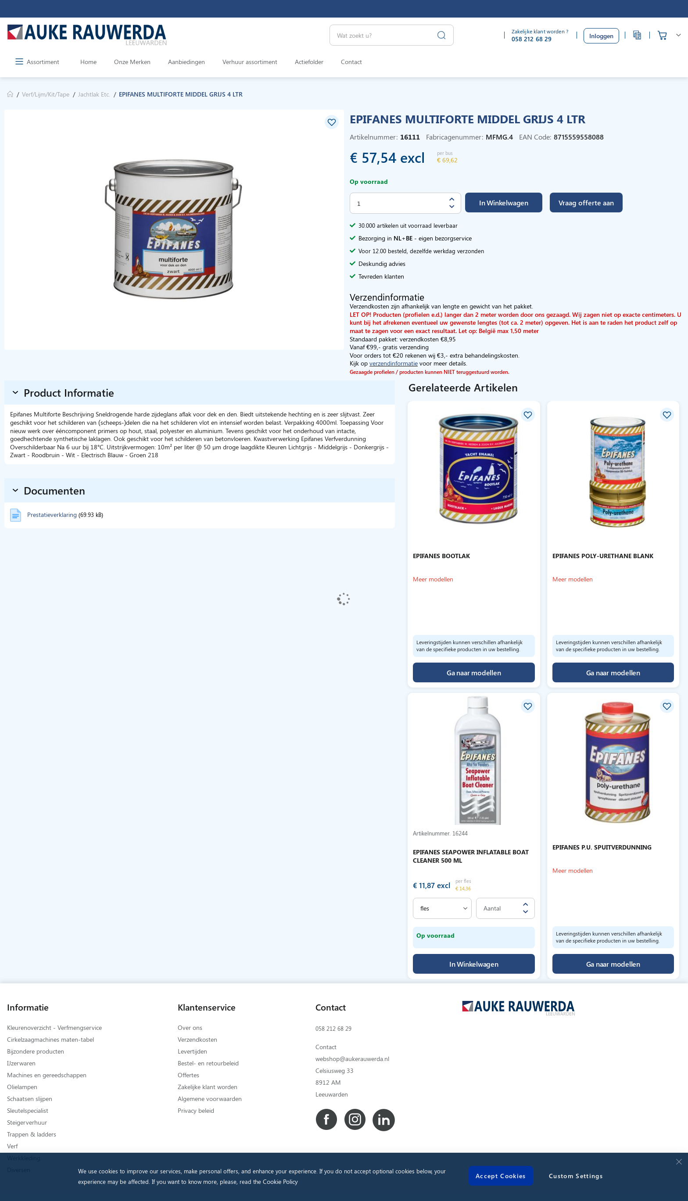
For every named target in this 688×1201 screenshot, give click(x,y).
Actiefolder (309, 61)
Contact (351, 61)
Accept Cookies (501, 1176)
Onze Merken (132, 61)
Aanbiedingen (186, 61)
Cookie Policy (280, 1181)
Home (88, 61)
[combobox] (392, 35)
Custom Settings (576, 1176)
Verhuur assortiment (249, 61)
